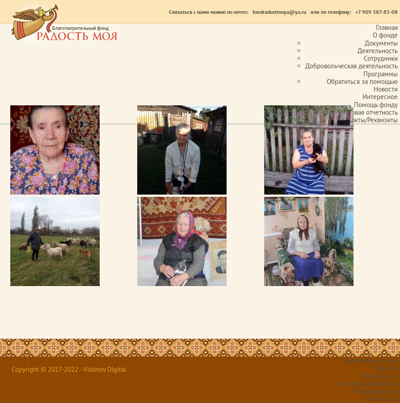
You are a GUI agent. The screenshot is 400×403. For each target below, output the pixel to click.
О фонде (385, 35)
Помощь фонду (376, 104)
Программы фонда (370, 360)
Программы (380, 74)
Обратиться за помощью (362, 81)
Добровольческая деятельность (351, 66)
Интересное (380, 96)
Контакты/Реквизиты (368, 383)
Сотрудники (381, 58)
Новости (386, 89)
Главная (387, 27)
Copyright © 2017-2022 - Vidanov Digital (69, 369)
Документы (381, 43)
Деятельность (378, 50)
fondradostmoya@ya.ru (279, 11)
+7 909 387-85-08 (376, 11)
